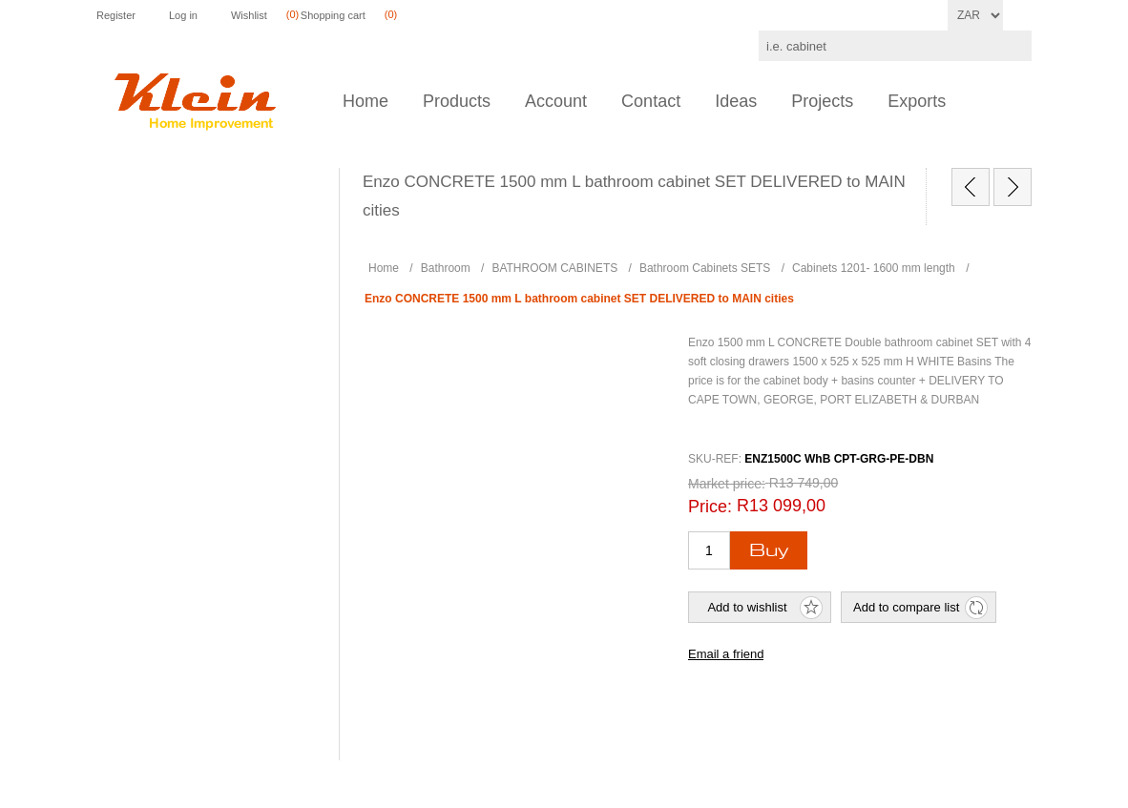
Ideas (736, 101)
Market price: (726, 483)
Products (457, 101)
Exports (917, 101)
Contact (650, 101)
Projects (822, 101)
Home (365, 101)
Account (556, 101)
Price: (710, 506)
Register (116, 15)
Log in (183, 15)
